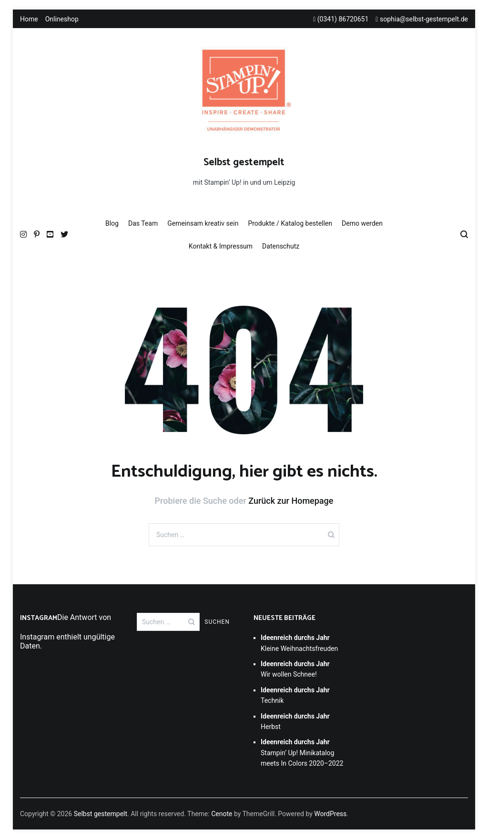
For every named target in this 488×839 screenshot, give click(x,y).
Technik (295, 695)
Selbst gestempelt (244, 162)
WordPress (330, 814)
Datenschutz (280, 246)
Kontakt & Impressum (221, 246)
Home (29, 19)
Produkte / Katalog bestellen (290, 223)
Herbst (295, 721)
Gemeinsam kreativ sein (202, 223)
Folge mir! (37, 656)
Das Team (143, 223)
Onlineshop (62, 19)
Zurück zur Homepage (290, 501)
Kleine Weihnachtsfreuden (299, 643)
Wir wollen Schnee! (295, 669)
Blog (112, 223)
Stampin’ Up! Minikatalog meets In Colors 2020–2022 (302, 752)
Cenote (221, 814)
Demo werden (362, 223)
